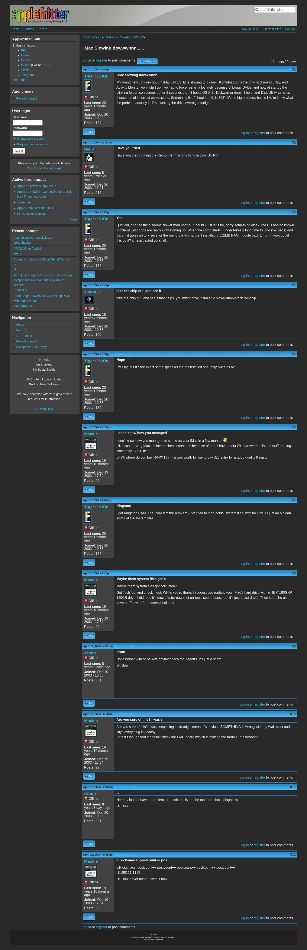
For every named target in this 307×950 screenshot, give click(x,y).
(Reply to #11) (125, 854)
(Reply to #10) (125, 787)
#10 (293, 714)
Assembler (24, 202)
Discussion (106, 37)
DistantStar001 (23, 305)
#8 (294, 573)
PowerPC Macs (130, 37)
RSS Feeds (24, 336)
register (101, 60)
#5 (294, 354)
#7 (294, 500)
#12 (293, 854)
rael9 (89, 149)
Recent (42, 29)
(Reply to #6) (122, 500)
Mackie (91, 434)
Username (21, 117)
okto (16, 269)
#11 (293, 787)
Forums (28, 29)
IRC (23, 50)
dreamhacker (22, 242)
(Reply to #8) (124, 646)
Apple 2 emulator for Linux (35, 208)
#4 (294, 285)
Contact (290, 29)
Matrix (25, 55)
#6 (294, 427)
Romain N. (20, 290)
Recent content (26, 98)
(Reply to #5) (122, 427)
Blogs (20, 324)
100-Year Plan (271, 29)
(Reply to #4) (122, 354)
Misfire (25, 65)
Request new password (33, 144)
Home (16, 29)
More (73, 219)
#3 (294, 212)
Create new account (31, 138)
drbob (90, 653)
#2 (294, 142)
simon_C (92, 292)
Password (21, 128)
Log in (86, 60)
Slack (25, 70)
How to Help (44, 409)
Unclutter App (53, 168)
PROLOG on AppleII (31, 213)
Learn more (20, 80)
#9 (294, 646)
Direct (31, 168)
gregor (17, 253)
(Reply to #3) (122, 285)
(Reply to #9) (124, 714)
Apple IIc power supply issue (36, 186)
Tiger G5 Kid (96, 76)
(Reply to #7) (122, 573)
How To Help (249, 29)
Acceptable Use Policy (31, 347)
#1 (294, 69)
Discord (26, 60)
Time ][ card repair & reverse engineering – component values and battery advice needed (42, 280)
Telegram (27, 75)
